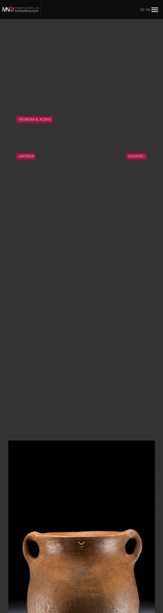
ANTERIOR (26, 156)
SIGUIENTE (136, 156)
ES (142, 9)
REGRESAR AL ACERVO (34, 119)
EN (148, 9)
